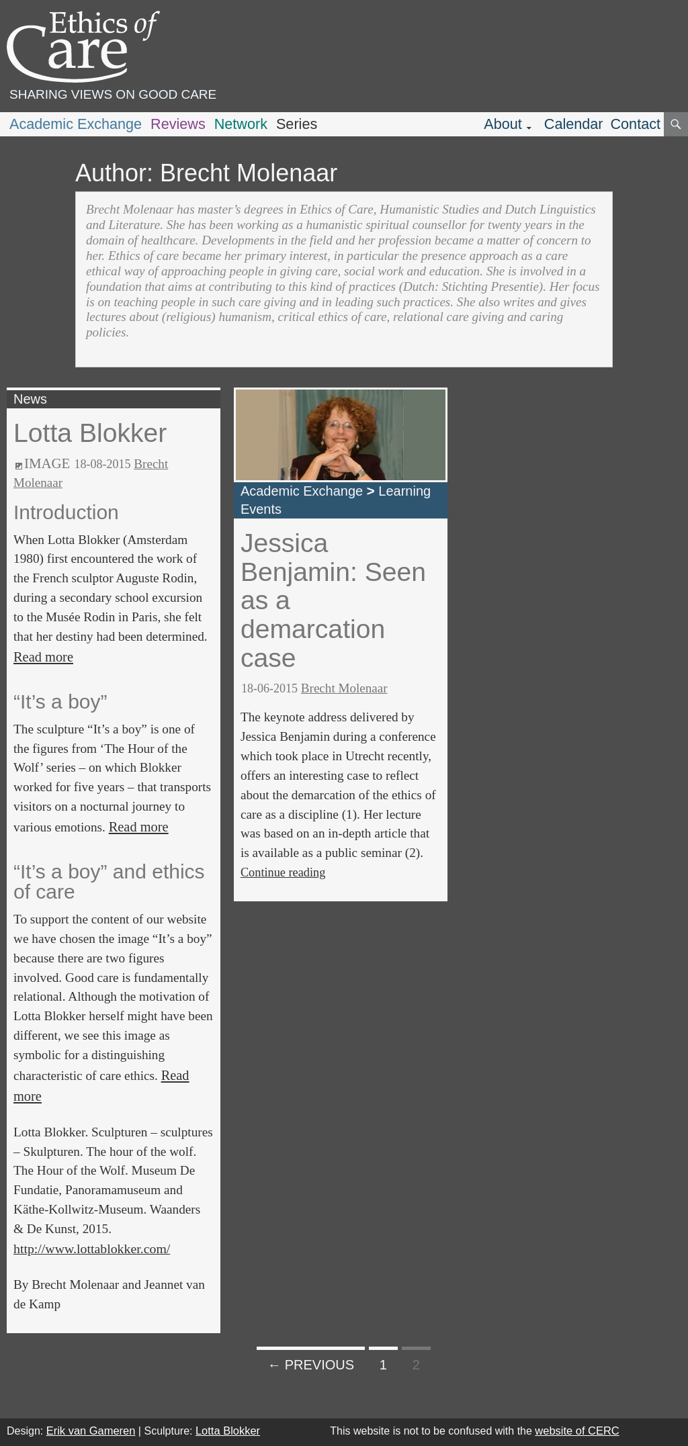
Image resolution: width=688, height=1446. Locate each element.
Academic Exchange (75, 124)
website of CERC (577, 1431)
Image (47, 463)
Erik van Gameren (91, 1431)
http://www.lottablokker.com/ (91, 1248)
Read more (43, 656)
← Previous (310, 1364)
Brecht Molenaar (344, 688)
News (30, 399)
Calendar (573, 124)
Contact (635, 124)
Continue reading (283, 872)
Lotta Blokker (90, 432)
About (503, 124)
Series (296, 124)
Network (240, 124)
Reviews (178, 124)
